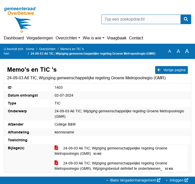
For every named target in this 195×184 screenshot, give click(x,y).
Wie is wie (92, 38)
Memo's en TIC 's (72, 49)
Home (30, 49)
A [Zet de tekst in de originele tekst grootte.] (169, 51)
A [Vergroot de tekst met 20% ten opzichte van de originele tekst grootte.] (178, 51)
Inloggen (178, 180)
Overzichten (66, 38)
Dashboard (14, 38)
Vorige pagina (171, 70)
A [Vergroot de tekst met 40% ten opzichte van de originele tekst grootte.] (187, 51)
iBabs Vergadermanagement (134, 180)
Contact (136, 38)
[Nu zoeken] (186, 19)
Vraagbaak (116, 38)
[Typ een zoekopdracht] (146, 19)
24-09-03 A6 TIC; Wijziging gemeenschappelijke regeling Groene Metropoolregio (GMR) (111, 151)
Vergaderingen (39, 38)
